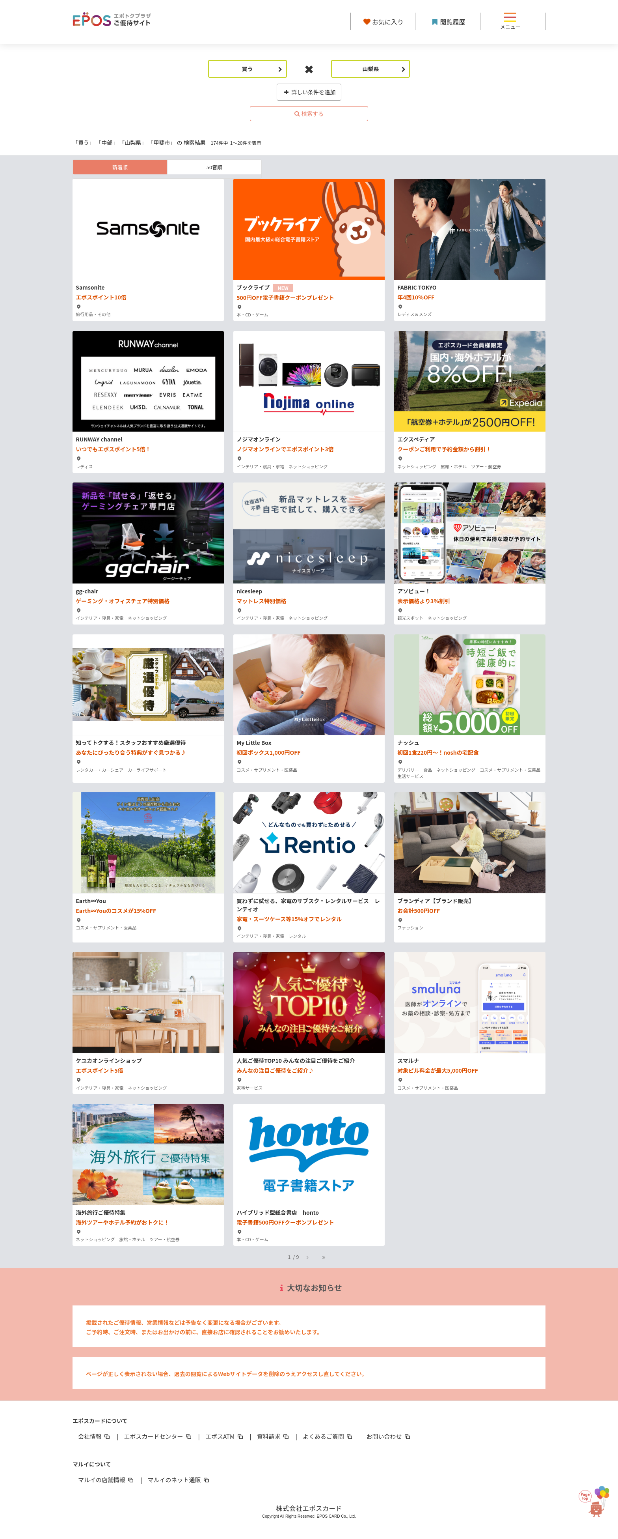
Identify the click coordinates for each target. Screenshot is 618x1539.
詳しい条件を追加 (309, 92)
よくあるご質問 (328, 1436)
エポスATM (224, 1436)
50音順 (214, 167)
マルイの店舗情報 (106, 1479)
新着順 (120, 167)
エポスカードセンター (158, 1436)
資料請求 (273, 1436)
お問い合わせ (389, 1436)
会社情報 (94, 1436)
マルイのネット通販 (178, 1479)
